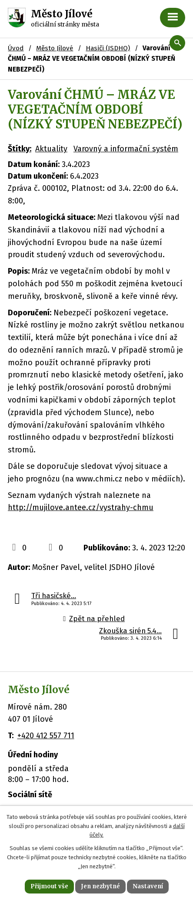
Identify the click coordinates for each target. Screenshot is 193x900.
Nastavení (148, 886)
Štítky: (19, 149)
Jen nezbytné (100, 886)
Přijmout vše (49, 886)
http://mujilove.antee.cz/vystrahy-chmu (80, 507)
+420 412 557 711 (45, 735)
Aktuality (51, 149)
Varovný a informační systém (125, 149)
